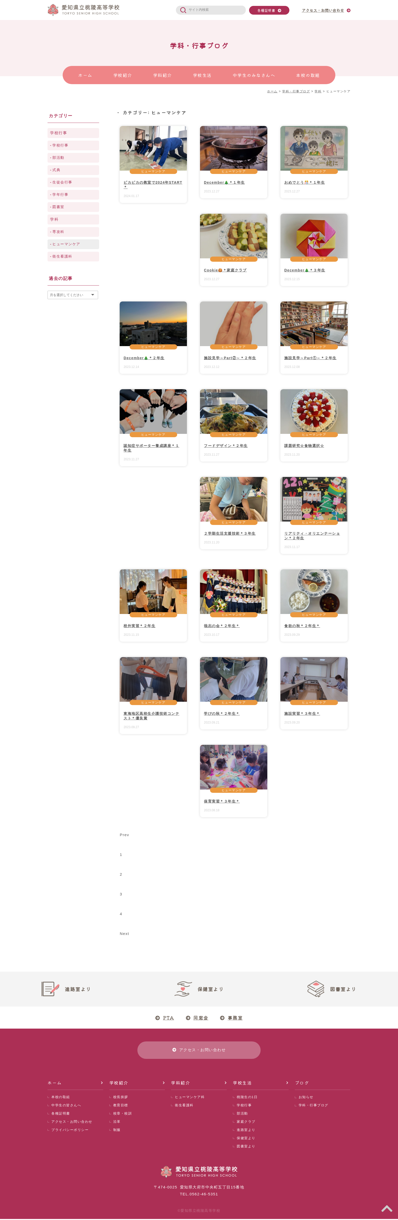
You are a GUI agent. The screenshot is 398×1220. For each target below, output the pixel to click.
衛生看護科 (62, 256)
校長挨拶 (120, 1098)
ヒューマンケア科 (190, 1098)
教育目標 (120, 1106)
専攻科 (58, 232)
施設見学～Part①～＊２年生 (310, 358)
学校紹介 (118, 1083)
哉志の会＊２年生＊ (222, 626)
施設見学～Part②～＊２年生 (230, 358)
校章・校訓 (122, 1114)
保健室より (246, 1139)
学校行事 (58, 133)
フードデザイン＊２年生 (226, 446)
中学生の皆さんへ (66, 1106)
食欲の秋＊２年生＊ (302, 626)
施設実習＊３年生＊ (302, 713)
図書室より (246, 1147)
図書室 (58, 207)
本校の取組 (60, 1098)
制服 (117, 1131)
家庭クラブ (246, 1123)
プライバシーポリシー (70, 1131)
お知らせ (306, 1098)
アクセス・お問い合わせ (71, 1123)
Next (124, 933)
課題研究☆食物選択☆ (304, 446)
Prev (124, 835)
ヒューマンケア (153, 171)
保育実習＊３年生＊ (222, 801)
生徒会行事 (62, 182)
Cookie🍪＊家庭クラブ (225, 270)
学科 (54, 219)
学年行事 (60, 195)
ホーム (55, 1083)
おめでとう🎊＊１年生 (304, 182)
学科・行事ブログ (313, 1106)
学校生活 (242, 1083)
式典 (56, 170)
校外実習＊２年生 (139, 626)
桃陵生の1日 (247, 1098)
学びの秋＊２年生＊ (222, 713)
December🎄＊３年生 (304, 270)
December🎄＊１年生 (224, 182)
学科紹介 (180, 1083)
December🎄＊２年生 (144, 358)
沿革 (117, 1123)
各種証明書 (266, 10)
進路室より (246, 1131)
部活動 (58, 158)
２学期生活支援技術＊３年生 (230, 533)
